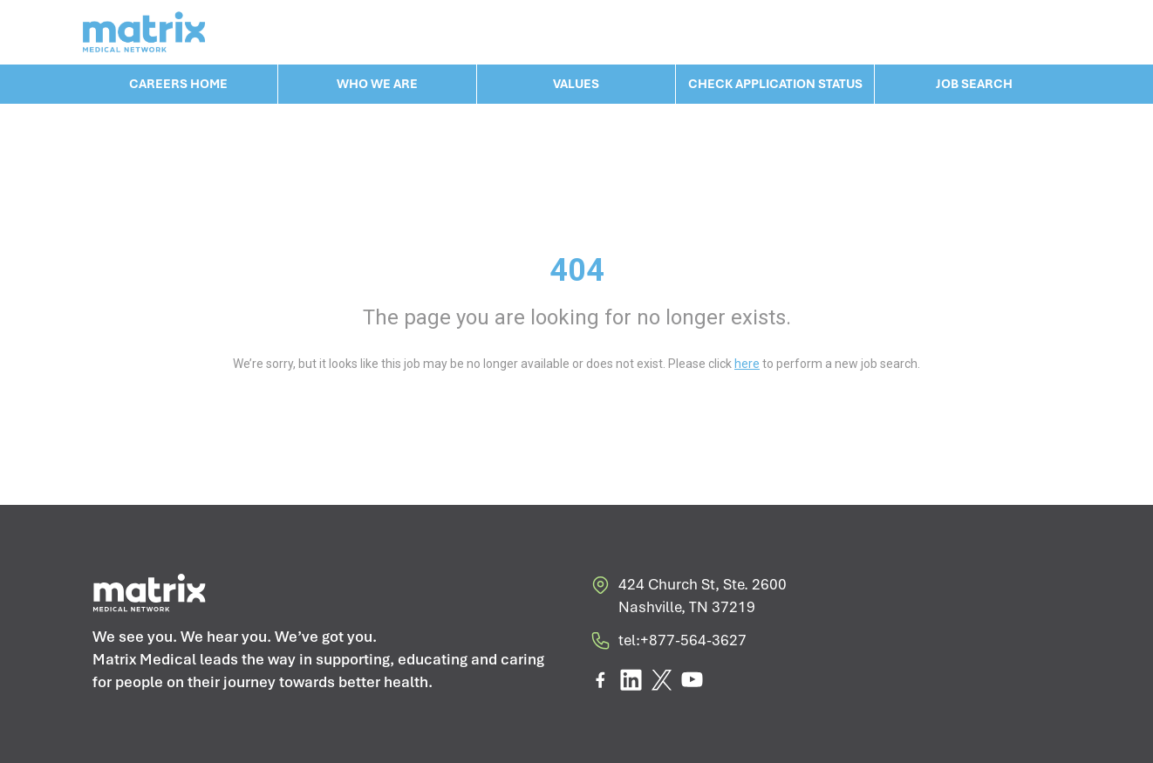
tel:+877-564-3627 (668, 644)
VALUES (576, 84)
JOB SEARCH (974, 84)
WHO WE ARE (377, 84)
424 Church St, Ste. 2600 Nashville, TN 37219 (688, 596)
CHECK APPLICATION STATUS (775, 84)
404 (576, 270)
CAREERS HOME (178, 84)
